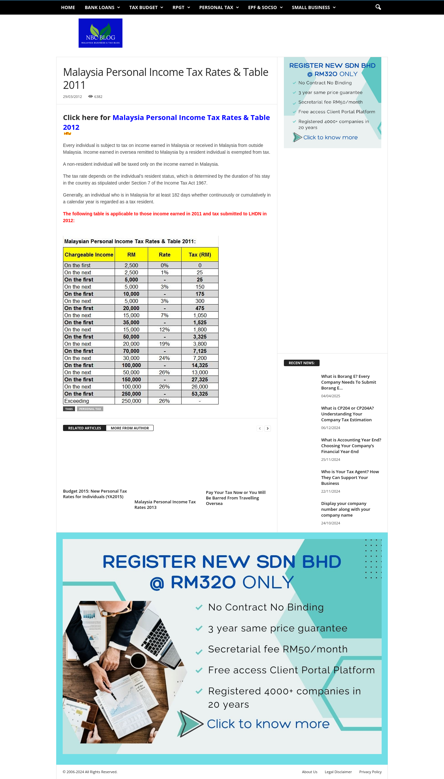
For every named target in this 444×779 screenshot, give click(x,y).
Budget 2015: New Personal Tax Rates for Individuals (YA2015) (95, 493)
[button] (378, 7)
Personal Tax (219, 7)
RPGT (181, 7)
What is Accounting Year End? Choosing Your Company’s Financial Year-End (351, 445)
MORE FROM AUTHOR (130, 427)
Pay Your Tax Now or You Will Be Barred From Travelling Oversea (236, 497)
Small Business (314, 7)
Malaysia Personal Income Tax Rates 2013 (165, 504)
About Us (309, 771)
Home (68, 7)
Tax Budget (146, 7)
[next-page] (267, 428)
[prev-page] (260, 428)
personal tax (90, 409)
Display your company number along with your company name (345, 509)
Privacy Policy (370, 771)
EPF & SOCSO (265, 7)
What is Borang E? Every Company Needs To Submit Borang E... (348, 382)
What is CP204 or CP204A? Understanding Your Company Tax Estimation (347, 414)
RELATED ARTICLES (84, 427)
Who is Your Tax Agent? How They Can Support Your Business (350, 477)
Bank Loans (102, 7)
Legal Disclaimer (338, 771)
